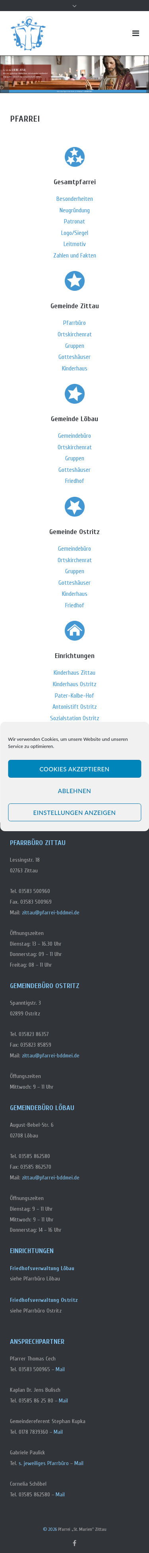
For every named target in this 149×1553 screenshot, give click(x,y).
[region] (74, 74)
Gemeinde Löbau (74, 419)
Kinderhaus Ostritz (75, 684)
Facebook (74, 1543)
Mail (60, 1369)
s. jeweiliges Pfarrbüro (44, 1463)
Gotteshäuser (74, 357)
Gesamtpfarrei (75, 182)
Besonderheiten (74, 198)
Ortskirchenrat (75, 334)
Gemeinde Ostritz (74, 532)
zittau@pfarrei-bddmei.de (50, 912)
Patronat (74, 221)
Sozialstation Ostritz (74, 718)
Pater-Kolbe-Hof (74, 695)
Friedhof (74, 481)
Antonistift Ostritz (74, 706)
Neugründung (75, 210)
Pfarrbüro (74, 322)
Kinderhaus (74, 368)
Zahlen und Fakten (74, 255)
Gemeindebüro (74, 435)
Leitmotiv (75, 244)
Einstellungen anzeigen (74, 812)
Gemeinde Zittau (74, 306)
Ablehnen (74, 790)
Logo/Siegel (74, 233)
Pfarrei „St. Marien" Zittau (82, 1529)
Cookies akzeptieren (74, 769)
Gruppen (74, 345)
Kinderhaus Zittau (74, 672)
